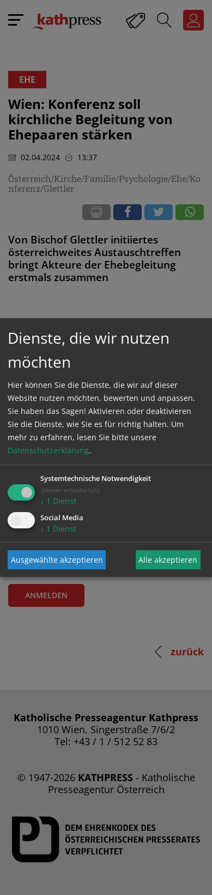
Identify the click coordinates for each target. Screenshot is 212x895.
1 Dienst (58, 501)
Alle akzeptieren (167, 560)
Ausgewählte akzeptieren (57, 560)
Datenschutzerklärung (48, 450)
